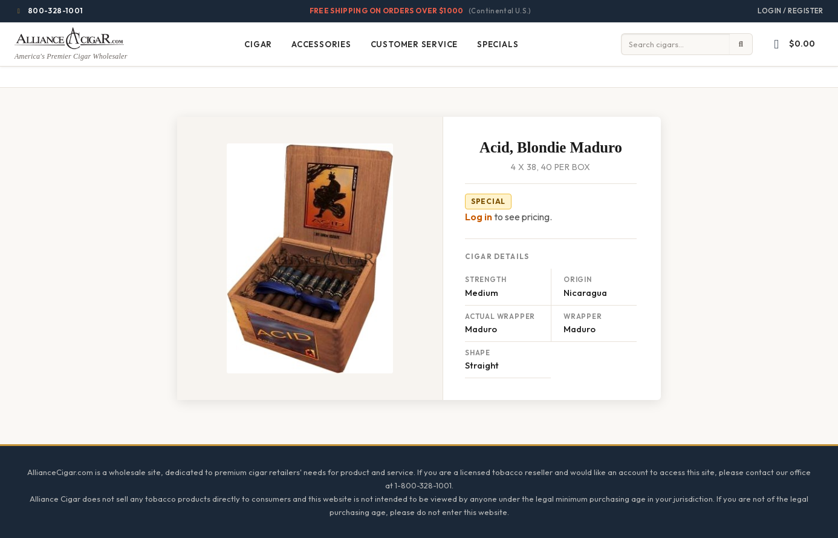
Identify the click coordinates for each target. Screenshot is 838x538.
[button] (791, 44)
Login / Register (790, 10)
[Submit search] (741, 44)
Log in (478, 217)
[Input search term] (675, 44)
